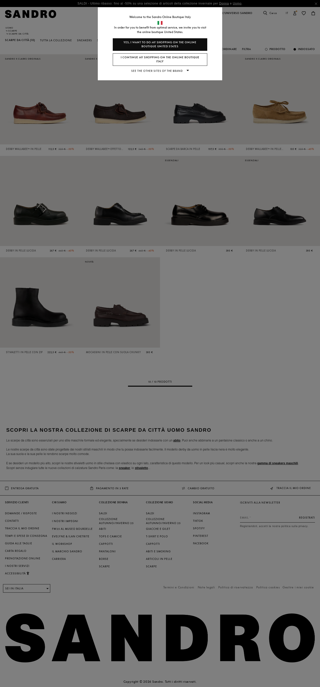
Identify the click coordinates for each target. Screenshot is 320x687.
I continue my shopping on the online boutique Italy (160, 59)
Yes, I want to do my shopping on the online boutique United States (160, 44)
